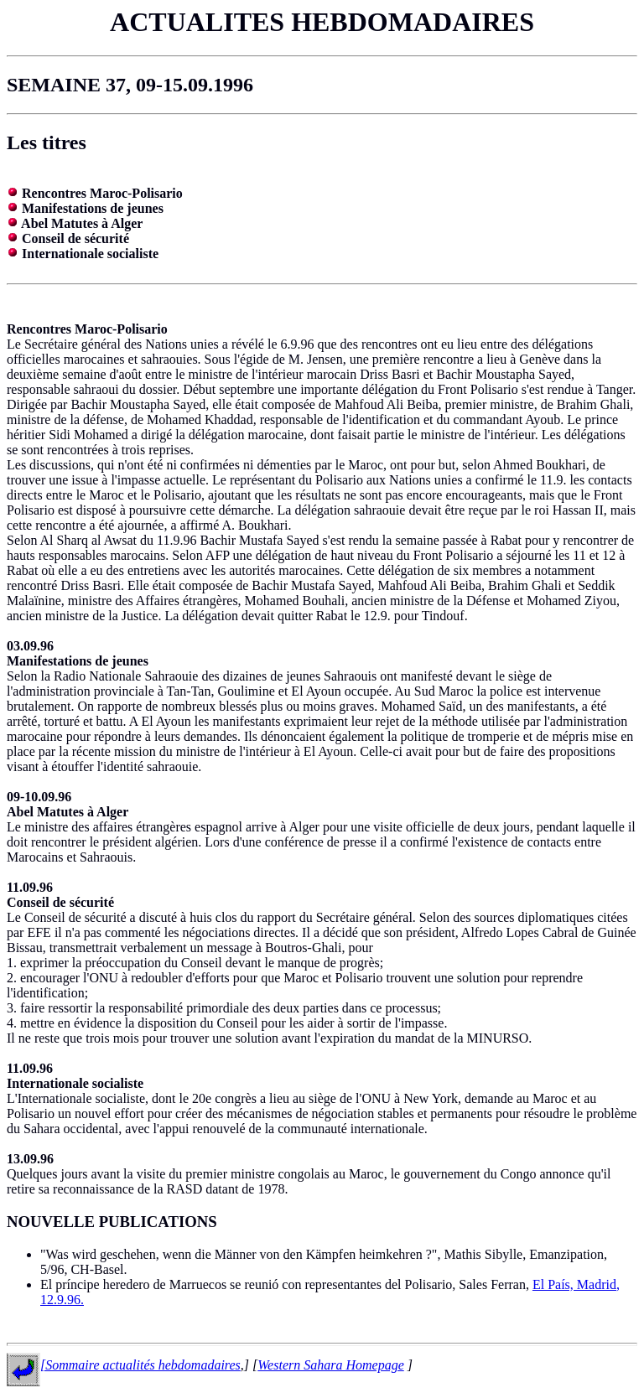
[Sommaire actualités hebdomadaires (140, 1365)
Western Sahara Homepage (330, 1365)
